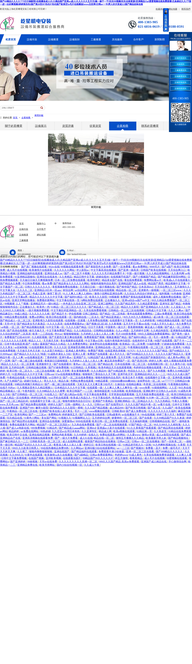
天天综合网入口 (177, 270)
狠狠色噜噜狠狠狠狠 (41, 451)
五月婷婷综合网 (101, 417)
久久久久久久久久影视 (14, 340)
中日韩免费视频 (31, 283)
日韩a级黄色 (113, 414)
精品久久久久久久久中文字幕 (46, 297)
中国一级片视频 (136, 273)
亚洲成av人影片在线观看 (111, 428)
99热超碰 (45, 431)
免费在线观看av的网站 (113, 434)
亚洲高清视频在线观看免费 (38, 438)
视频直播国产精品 (116, 337)
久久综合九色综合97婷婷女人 (141, 293)
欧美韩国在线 (134, 391)
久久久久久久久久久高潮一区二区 (78, 461)
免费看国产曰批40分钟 (17, 337)
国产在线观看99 (62, 364)
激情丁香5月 (54, 293)
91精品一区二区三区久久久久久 (69, 307)
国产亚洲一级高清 (128, 270)
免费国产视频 (96, 350)
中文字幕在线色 (102, 397)
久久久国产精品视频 (96, 407)
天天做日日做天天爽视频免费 (37, 280)
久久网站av (77, 448)
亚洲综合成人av (53, 273)
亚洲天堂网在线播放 (24, 300)
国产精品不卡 (60, 313)
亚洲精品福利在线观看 (30, 273)
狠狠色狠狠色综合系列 (104, 283)
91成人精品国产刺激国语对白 (150, 357)
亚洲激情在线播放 (180, 330)
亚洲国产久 (80, 357)
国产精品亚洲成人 (111, 317)
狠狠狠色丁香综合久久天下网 (99, 374)
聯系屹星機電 (150, 126)
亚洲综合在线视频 (49, 421)
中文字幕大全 (8, 290)
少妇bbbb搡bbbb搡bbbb (123, 381)
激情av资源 (148, 434)
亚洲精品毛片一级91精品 (44, 303)
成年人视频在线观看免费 (178, 360)
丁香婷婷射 (51, 357)
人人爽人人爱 (184, 454)
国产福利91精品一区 (76, 297)
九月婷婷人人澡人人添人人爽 (98, 333)
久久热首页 (160, 431)
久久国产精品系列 (125, 303)
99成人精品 (21, 313)
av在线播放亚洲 (34, 357)
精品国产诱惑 (156, 283)
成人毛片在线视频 (17, 270)
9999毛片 (155, 266)
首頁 (15, 117)
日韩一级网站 (73, 404)
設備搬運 (23, 235)
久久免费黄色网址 (77, 344)
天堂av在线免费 (48, 461)
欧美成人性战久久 (81, 397)
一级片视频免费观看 (38, 310)
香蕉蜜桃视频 (136, 327)
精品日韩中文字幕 (84, 276)
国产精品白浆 (106, 364)
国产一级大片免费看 (66, 438)
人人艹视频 (22, 303)
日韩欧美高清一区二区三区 (45, 441)
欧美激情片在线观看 (41, 270)
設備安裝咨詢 (180, 82)
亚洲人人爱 (79, 354)
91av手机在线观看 (58, 397)
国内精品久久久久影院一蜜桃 (67, 407)
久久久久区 (60, 347)
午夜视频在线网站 (178, 384)
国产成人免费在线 (136, 411)
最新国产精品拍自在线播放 (100, 441)
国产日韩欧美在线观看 (92, 414)
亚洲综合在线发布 (47, 276)
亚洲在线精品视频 (39, 434)
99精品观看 (102, 381)
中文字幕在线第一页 (68, 300)
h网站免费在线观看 (92, 300)
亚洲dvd (91, 428)
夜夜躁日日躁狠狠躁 (56, 360)
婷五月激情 (121, 458)
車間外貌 (38, 115)
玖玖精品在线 (15, 417)
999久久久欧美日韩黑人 (26, 448)
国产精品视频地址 (178, 438)
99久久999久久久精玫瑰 (167, 424)
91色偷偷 (176, 293)
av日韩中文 (55, 377)
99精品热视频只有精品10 (29, 384)
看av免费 (47, 283)
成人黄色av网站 (177, 357)
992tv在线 (53, 266)
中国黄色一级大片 (115, 327)
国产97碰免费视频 (58, 367)
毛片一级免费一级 (163, 337)
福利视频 (164, 293)
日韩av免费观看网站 (101, 454)
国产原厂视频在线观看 (34, 266)
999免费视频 (38, 428)
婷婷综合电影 (39, 397)
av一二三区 (123, 448)
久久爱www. (134, 434)
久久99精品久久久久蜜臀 (51, 391)
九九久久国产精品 (76, 327)
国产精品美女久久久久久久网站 (71, 283)
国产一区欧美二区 (172, 441)
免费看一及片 (153, 448)
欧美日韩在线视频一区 (109, 444)
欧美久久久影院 (98, 297)
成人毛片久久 (117, 354)
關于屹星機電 (13, 126)
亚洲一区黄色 (173, 347)
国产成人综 (154, 407)
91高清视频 (118, 391)
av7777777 (167, 381)
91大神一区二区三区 (158, 397)
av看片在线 (164, 404)
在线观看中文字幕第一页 (124, 320)
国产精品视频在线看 (33, 327)
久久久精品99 (99, 370)
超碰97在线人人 (33, 381)
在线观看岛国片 (72, 458)
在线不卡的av (8, 387)
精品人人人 (35, 340)
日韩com (49, 374)
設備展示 (41, 126)
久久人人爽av (176, 310)
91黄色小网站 (32, 417)
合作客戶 (41, 229)
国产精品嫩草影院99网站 (172, 276)
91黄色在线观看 (34, 454)
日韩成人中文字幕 (156, 310)
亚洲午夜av (65, 357)
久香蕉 (181, 444)
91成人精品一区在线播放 (15, 397)
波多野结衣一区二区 (149, 381)
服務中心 (41, 223)
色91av (58, 333)
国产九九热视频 (157, 370)
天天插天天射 (51, 340)
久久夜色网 (177, 273)
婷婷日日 (89, 444)
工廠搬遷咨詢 (180, 70)
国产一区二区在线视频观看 (112, 424)
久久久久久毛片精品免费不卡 (108, 273)
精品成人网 (105, 431)
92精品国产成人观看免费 (102, 357)
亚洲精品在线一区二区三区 (111, 347)
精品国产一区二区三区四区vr (53, 424)
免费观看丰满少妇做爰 (112, 451)
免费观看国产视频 (94, 337)
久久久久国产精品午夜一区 (141, 404)
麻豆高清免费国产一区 (117, 360)
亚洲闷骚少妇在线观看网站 (100, 448)
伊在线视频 (75, 313)
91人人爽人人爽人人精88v (78, 293)
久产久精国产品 (13, 381)
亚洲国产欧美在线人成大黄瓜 (56, 411)
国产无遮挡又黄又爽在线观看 (66, 337)
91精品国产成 (183, 337)
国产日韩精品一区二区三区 (27, 394)
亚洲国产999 (27, 407)
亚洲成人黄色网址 (76, 350)
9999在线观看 (83, 421)
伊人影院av (83, 270)
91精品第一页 (145, 431)
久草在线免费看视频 (95, 310)
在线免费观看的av (74, 323)
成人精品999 (116, 407)
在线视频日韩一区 (158, 364)
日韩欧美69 (118, 411)
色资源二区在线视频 (155, 384)
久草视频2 (91, 367)
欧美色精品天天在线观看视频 (115, 367)
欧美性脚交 (94, 280)
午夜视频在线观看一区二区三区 (146, 347)
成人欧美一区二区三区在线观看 (171, 317)
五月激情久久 (182, 286)
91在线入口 (51, 394)
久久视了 (22, 451)
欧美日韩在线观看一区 (59, 317)
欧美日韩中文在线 (17, 434)
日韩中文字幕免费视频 (14, 458)
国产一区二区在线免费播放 (78, 377)
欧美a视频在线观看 (124, 431)
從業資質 (95, 126)
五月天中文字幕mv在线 (136, 323)
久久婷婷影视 (148, 320)
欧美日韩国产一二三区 (80, 391)
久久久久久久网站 (64, 270)
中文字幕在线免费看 (96, 394)
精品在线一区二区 (126, 290)
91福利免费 (153, 344)
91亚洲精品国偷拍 (25, 276)
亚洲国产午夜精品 (103, 401)
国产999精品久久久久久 (140, 354)
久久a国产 (168, 407)
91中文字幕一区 (55, 327)
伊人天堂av (170, 367)
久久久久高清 (55, 323)
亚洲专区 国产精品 (170, 303)
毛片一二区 (81, 411)
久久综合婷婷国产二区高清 (15, 333)
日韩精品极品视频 (36, 367)
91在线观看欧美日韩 (41, 347)
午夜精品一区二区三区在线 (22, 411)
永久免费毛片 (184, 323)
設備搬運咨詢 (180, 76)
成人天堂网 (63, 370)
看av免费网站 (140, 266)
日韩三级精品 (91, 313)
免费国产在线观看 (97, 354)
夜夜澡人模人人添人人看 (67, 444)
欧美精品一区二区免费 (133, 344)
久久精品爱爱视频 (147, 303)
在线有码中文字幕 (142, 340)
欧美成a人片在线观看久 (177, 280)
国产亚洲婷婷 (18, 461)
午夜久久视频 (180, 401)
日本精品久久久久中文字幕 (70, 387)
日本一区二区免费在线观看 (70, 280)
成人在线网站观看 (73, 441)
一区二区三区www (171, 290)
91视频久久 (64, 417)
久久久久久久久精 (39, 313)
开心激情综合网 (177, 461)
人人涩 (173, 387)
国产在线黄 (146, 417)
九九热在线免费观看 (83, 424)
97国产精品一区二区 (140, 424)
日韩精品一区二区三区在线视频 (126, 310)
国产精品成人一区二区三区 (104, 307)
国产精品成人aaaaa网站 (72, 428)
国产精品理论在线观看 (25, 421)
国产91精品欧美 (117, 370)
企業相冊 (26, 117)
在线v (35, 344)
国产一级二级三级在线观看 (27, 360)
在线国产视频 (36, 458)
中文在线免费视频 (37, 377)
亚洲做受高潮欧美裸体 (81, 347)
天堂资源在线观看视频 (122, 394)
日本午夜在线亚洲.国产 (17, 344)
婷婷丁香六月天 (166, 414)
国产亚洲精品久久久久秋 (155, 307)
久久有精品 (66, 276)
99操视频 (32, 461)
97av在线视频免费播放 (68, 374)
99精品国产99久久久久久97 (98, 458)
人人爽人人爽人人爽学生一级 (121, 387)
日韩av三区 (124, 441)
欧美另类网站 (47, 465)
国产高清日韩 (140, 360)
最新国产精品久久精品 (53, 344)
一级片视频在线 (106, 286)
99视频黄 (114, 297)
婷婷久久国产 (56, 404)
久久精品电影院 (160, 330)
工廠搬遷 (23, 240)
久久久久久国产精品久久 (169, 354)
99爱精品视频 (179, 397)
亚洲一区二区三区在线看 (140, 451)
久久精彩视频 (40, 337)
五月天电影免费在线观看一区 (153, 394)
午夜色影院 (29, 391)
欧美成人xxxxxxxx (122, 397)
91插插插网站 (160, 387)
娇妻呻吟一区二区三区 (125, 417)
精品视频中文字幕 (175, 283)
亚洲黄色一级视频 (149, 290)
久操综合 (120, 384)
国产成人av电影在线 (18, 428)
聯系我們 (185, 9)
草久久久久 (50, 381)
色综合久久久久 (137, 370)
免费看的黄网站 (46, 300)
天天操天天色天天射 (29, 350)
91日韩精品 (77, 367)
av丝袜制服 (21, 347)
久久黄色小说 (178, 364)
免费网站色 (54, 414)
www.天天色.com (9, 404)
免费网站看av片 (153, 280)
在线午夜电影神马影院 (118, 340)
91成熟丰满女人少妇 (60, 354)
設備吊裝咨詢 (180, 58)
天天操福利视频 (139, 421)
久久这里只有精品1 (53, 350)
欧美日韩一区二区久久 (20, 370)
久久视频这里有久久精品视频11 (35, 387)
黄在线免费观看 (133, 280)
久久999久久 (16, 454)
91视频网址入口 (81, 417)
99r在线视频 (148, 414)
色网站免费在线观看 (82, 381)
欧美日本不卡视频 (133, 377)
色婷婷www (121, 454)
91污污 (131, 350)
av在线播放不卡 (131, 414)
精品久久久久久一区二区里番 (18, 364)
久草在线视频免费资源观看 (159, 454)
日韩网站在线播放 (104, 330)
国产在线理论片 (115, 404)
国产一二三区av (37, 414)
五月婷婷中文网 (140, 330)
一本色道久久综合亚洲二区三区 (78, 303)
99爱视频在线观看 (177, 458)
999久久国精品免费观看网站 (154, 333)
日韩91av (99, 404)
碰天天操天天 (37, 330)
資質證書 (68, 126)
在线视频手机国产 (121, 276)
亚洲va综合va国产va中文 (136, 300)
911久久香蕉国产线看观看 (142, 428)
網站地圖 (172, 9)
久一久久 (87, 404)
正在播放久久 (113, 300)
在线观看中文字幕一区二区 (45, 401)
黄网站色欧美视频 (62, 434)
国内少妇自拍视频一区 (70, 465)
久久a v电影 (123, 330)
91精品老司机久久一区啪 (137, 444)
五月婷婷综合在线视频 (102, 290)
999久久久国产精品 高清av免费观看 (119, 461)
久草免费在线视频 (97, 320)
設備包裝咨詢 (180, 88)
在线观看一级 (95, 387)
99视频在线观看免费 (72, 266)
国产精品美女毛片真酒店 (31, 323)
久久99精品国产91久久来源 (169, 417)
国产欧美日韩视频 (135, 407)
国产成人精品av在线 (71, 394)
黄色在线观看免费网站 (140, 313)
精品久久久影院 (130, 307)
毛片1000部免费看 (126, 333)
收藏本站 (160, 9)
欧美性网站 (21, 414)
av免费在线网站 (30, 431)
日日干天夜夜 (96, 327)
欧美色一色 (43, 307)
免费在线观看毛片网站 (22, 424)
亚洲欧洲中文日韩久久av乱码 (160, 391)
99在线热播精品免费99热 (55, 448)
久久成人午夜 (92, 465)
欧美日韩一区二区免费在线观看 (110, 421)
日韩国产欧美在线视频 (153, 270)
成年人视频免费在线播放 (167, 297)
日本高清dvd (146, 286)
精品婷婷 (14, 431)
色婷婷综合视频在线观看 (147, 367)
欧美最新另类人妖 (156, 438)
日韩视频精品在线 (160, 421)
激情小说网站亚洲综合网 (108, 293)
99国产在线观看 (163, 340)
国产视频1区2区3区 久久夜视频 (104, 323)
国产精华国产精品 (127, 286)
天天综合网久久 (164, 286)
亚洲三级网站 (106, 303)
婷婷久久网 (155, 360)
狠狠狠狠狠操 (72, 333)
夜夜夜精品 (136, 458)
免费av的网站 (37, 317)
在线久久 (93, 434)
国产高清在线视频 (17, 330)
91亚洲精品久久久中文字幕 (27, 374)
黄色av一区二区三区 (85, 364)
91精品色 (52, 428)
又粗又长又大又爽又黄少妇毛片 (95, 384)
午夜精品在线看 (16, 377)
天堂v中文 (10, 323)
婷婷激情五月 (70, 414)
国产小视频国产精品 (144, 276)
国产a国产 (167, 266)
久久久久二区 (25, 290)
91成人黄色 (135, 454)
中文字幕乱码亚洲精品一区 (66, 310)
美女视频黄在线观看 (72, 340)
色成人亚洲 (39, 293)
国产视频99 (137, 448)
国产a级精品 (81, 454)
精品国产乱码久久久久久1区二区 (33, 444)
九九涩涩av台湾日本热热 (66, 431)
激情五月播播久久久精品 (130, 438)
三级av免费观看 (164, 313)
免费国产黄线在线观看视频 (136, 297)
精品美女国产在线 (112, 280)
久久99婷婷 (80, 434)
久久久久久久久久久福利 (162, 411)
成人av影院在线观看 (168, 434)
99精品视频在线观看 (168, 320)
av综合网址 (81, 290)
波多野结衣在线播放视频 (104, 344)
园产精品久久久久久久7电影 (30, 354)
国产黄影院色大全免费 (98, 266)
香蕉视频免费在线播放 (65, 286)
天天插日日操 (88, 286)
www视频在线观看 (100, 411)
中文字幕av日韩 (94, 340)
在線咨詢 (180, 64)
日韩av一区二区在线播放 (146, 441)
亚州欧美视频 (54, 458)
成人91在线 (86, 438)
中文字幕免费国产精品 (59, 330)
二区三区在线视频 (44, 370)
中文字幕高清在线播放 (104, 270)
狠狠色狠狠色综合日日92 (76, 401)
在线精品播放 (134, 384)
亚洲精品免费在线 (27, 465)
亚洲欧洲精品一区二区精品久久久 (134, 401)
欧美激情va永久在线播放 (58, 454)
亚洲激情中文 (44, 364)
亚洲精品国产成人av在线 (132, 283)
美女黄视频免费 (80, 370)
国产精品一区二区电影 (113, 313)
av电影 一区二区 (10, 327)
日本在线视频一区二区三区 (130, 364)
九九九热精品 (163, 401)
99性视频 (140, 397)
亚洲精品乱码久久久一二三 (150, 374)
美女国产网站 (49, 417)
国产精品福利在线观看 (84, 451)
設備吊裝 (23, 229)
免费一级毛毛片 (172, 448)
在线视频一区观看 (75, 320)
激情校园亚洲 (102, 391)
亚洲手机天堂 (126, 374)
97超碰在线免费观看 (173, 344)
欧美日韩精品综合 (181, 394)
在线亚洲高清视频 (115, 350)
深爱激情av (68, 421)
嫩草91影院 (42, 407)
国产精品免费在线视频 (33, 404)
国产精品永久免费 (10, 283)
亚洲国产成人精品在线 (154, 461)
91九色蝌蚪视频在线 (164, 444)
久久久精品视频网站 (158, 273)
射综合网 (68, 290)
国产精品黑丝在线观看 (171, 428)
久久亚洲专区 (89, 431)
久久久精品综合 (83, 330)
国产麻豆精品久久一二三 (14, 441)
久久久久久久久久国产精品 (152, 350)
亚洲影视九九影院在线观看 (48, 320)
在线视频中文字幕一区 (158, 377)
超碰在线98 (102, 276)
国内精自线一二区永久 (87, 317)
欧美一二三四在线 (43, 333)
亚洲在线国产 (62, 451)
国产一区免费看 (122, 266)
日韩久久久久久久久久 (38, 286)
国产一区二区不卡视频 (77, 273)
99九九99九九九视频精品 (137, 317)
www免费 (145, 387)
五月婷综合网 (17, 367)
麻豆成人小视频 (154, 327)
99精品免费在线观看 (16, 317)
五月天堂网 (124, 357)
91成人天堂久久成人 (163, 323)
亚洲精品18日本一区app (48, 290)
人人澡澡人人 (179, 307)
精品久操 (63, 381)
